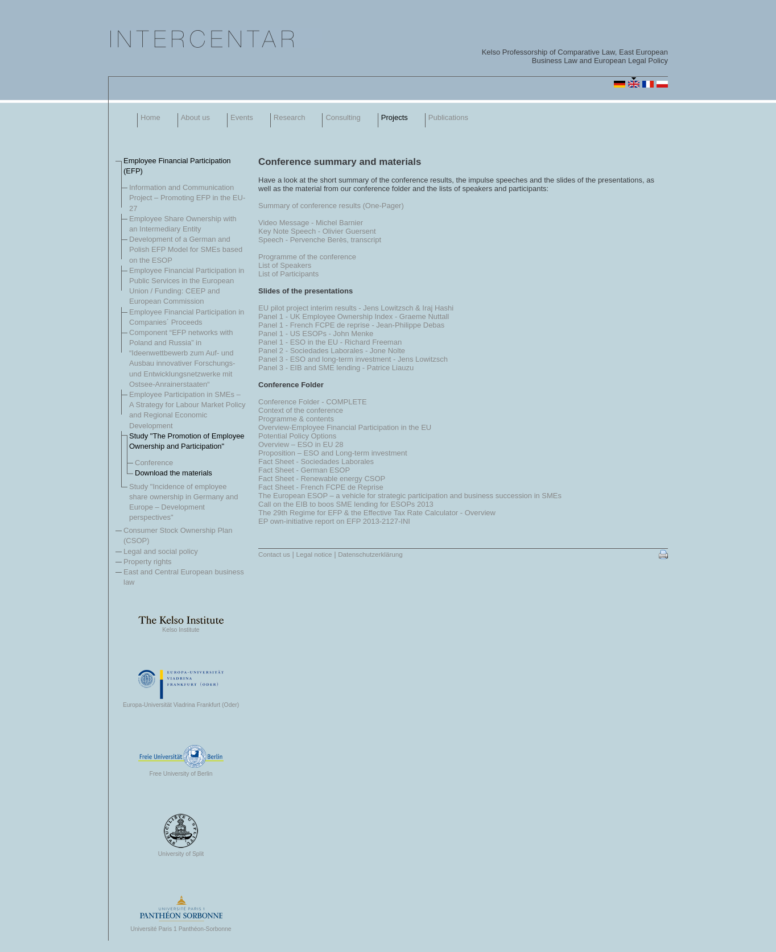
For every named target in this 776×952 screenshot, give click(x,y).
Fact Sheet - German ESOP (304, 470)
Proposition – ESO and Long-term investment (332, 453)
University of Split (181, 851)
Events (241, 117)
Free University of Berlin (181, 771)
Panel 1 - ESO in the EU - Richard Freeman (330, 342)
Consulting (342, 117)
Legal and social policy (160, 551)
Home (150, 117)
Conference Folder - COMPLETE (312, 402)
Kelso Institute (181, 627)
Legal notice (314, 554)
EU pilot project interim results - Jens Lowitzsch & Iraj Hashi (355, 308)
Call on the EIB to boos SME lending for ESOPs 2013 (346, 504)
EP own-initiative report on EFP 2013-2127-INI (334, 521)
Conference (154, 462)
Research (290, 117)
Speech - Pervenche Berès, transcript (319, 239)
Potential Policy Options (297, 436)
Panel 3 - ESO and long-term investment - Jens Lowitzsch (353, 359)
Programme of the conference (307, 257)
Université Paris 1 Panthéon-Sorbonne (180, 926)
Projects (394, 117)
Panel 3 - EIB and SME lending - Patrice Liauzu (336, 367)
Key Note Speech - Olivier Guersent (317, 231)
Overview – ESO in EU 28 (301, 444)
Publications (448, 117)
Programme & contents (296, 419)
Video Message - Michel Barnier (310, 222)
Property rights (147, 561)
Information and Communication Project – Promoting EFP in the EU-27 (187, 197)
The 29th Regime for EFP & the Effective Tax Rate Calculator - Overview (377, 512)
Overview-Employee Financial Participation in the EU (344, 427)
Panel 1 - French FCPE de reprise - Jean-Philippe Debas (351, 325)
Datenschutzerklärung (370, 554)
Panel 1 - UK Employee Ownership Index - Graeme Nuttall (353, 316)
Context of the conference (300, 410)
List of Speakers (284, 265)
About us (195, 117)
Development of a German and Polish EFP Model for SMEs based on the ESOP (185, 249)
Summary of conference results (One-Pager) (331, 205)
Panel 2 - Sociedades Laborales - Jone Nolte (331, 350)
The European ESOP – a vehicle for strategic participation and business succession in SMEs (410, 495)
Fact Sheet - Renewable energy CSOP (321, 478)
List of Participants (288, 274)
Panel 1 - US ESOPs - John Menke (315, 333)
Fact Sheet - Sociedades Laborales (316, 461)
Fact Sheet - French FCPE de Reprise (320, 487)
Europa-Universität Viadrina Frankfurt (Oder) (181, 702)
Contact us (274, 554)
